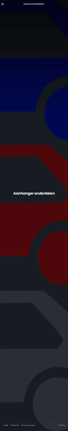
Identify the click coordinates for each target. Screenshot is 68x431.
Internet (29, 425)
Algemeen (24, 425)
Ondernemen (34, 425)
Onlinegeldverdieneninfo (34, 4)
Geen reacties (62, 425)
